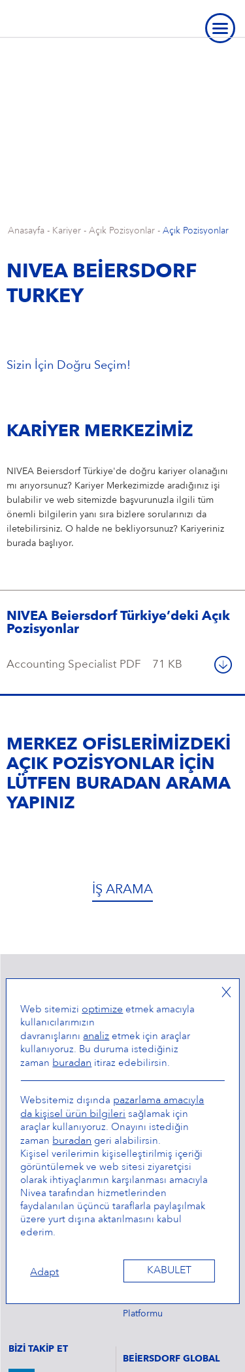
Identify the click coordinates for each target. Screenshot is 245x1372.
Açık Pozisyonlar (122, 230)
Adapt (44, 1272)
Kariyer (66, 230)
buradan (71, 1063)
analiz (96, 1036)
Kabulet (169, 1270)
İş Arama (122, 890)
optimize (102, 1009)
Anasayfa (26, 230)
